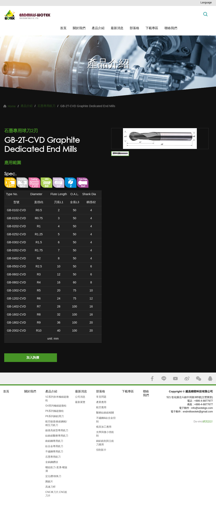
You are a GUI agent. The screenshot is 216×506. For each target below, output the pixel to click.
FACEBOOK (152, 378)
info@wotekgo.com (202, 408)
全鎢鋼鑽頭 (51, 462)
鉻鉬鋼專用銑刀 (54, 440)
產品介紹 (98, 28)
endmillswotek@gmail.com (198, 411)
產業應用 (101, 402)
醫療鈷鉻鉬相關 (105, 412)
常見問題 (101, 396)
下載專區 (152, 28)
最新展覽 (80, 402)
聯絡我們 (171, 28)
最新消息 (117, 28)
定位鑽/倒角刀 (53, 476)
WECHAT (198, 378)
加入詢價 (32, 357)
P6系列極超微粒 (54, 410)
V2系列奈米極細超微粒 (57, 398)
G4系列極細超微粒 (55, 405)
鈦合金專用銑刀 (54, 446)
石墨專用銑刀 (46, 105)
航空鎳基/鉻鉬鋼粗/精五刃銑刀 (56, 423)
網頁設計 (208, 421)
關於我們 (79, 28)
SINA (187, 378)
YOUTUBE (175, 378)
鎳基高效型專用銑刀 (56, 430)
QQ (210, 378)
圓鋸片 (49, 481)
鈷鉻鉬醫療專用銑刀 (56, 435)
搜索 (205, 14)
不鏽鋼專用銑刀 (54, 451)
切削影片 (101, 449)
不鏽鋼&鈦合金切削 (106, 419)
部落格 (134, 28)
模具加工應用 (103, 426)
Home (12, 106)
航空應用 (101, 407)
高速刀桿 (50, 486)
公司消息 (80, 396)
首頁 (63, 28)
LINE (163, 378)
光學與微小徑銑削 (105, 434)
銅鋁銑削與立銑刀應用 (105, 442)
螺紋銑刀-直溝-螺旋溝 (56, 469)
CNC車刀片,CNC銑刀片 (56, 494)
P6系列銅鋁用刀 (54, 416)
